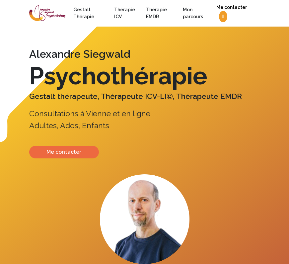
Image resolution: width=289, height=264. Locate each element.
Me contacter (231, 13)
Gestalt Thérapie (83, 13)
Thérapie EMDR (156, 13)
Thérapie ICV (124, 13)
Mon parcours (193, 13)
